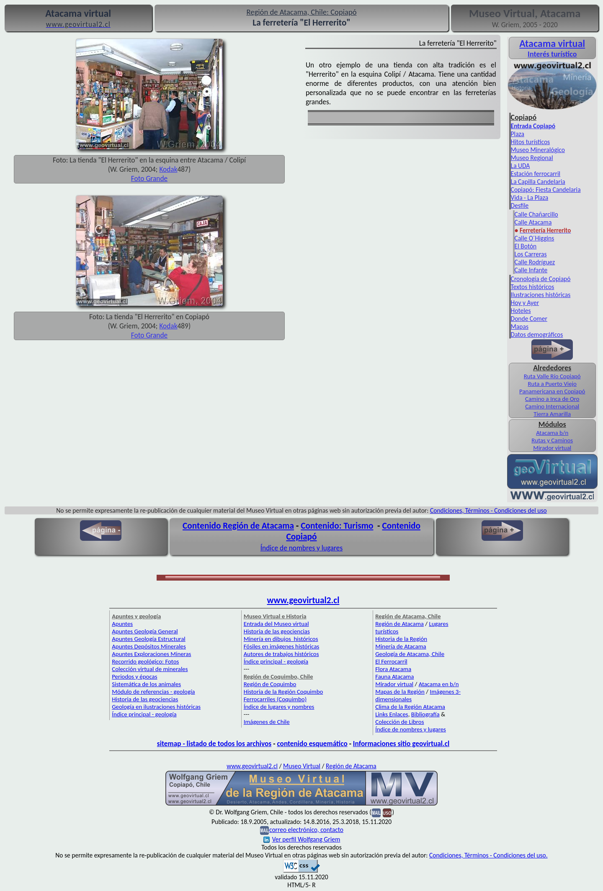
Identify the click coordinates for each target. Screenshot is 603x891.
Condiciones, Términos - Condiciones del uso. (488, 855)
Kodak (168, 169)
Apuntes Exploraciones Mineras (151, 654)
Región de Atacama (399, 624)
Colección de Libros (399, 722)
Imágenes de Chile (267, 722)
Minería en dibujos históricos (281, 639)
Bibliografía (425, 714)
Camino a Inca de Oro (552, 399)
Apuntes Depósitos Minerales (149, 646)
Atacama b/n (552, 432)
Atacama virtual (552, 43)
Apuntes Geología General (145, 631)
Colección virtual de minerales (150, 669)
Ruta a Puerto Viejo (552, 383)
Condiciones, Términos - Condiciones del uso (488, 510)
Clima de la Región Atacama (410, 706)
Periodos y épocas (134, 676)
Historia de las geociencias (145, 699)
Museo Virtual (301, 766)
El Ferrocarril (391, 661)
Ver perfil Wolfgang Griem (301, 839)
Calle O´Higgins (534, 238)
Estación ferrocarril (536, 174)
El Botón (526, 246)
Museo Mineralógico (538, 150)
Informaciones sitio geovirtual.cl (401, 743)
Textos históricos (532, 287)
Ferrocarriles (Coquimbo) (275, 699)
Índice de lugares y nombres (279, 706)
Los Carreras (531, 254)
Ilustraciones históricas (541, 295)
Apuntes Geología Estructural (149, 639)
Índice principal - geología (144, 714)
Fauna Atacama (394, 676)
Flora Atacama (393, 669)
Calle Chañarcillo (536, 214)
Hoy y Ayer (525, 303)
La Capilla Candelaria (538, 182)
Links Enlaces (391, 714)
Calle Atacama (533, 222)
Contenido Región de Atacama (238, 525)
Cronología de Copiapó (541, 279)
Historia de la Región (401, 639)
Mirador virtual (552, 448)
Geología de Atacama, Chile (409, 654)
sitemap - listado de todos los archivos (214, 743)
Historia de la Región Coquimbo (283, 691)
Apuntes (122, 624)
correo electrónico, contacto (306, 830)
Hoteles (521, 311)
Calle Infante (531, 270)
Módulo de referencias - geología (153, 691)
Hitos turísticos (530, 142)
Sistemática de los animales (146, 684)
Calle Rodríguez (535, 262)
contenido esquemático (312, 743)
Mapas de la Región (400, 691)
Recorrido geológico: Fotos (145, 661)
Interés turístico (552, 54)
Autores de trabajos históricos (281, 654)
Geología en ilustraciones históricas (156, 706)
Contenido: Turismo (337, 525)
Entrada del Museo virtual (276, 624)
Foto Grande (149, 178)
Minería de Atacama (400, 646)
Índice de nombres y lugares (301, 548)
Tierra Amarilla (552, 414)
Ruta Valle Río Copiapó (552, 376)
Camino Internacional (552, 406)
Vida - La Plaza (530, 197)
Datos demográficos (537, 334)
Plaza (517, 134)
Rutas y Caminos (552, 440)
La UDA (520, 166)
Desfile (520, 205)
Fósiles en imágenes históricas (282, 646)
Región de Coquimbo (270, 684)
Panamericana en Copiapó (552, 391)
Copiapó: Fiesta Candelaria (546, 190)
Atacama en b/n (439, 684)
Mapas (519, 327)
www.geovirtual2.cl (303, 600)
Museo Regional (532, 158)
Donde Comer (529, 319)
